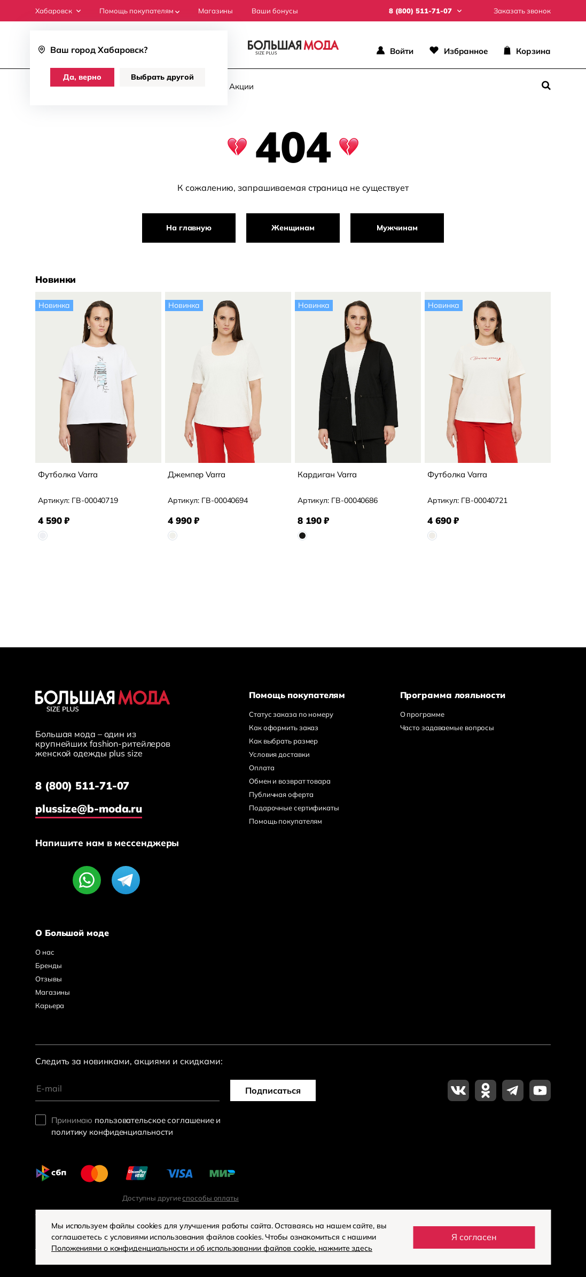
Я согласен (474, 1237)
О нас (44, 952)
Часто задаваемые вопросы (447, 727)
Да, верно (82, 77)
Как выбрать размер (283, 741)
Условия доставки (279, 754)
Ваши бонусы (275, 11)
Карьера (49, 1005)
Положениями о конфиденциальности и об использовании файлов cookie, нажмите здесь (211, 1248)
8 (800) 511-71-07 (82, 785)
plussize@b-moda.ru (88, 808)
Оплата (261, 767)
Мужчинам (397, 228)
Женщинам (293, 228)
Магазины (215, 11)
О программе (422, 714)
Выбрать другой (162, 77)
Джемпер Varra (196, 474)
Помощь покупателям (139, 11)
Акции (241, 86)
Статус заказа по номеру (291, 714)
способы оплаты (210, 1198)
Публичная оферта (281, 794)
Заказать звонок (522, 11)
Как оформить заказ (283, 727)
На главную (189, 228)
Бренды (48, 965)
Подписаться (273, 1090)
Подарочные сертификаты (294, 807)
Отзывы (48, 978)
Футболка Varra (68, 474)
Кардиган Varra (327, 474)
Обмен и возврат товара (290, 781)
